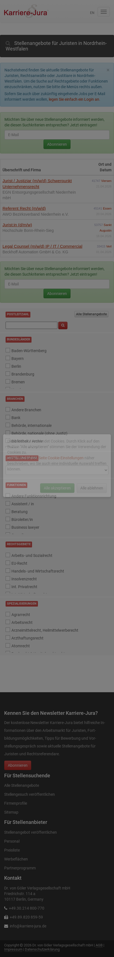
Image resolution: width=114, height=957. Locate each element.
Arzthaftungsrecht (27, 638)
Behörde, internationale (31, 425)
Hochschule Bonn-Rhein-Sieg (28, 230)
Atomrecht (20, 646)
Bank (15, 417)
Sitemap (11, 812)
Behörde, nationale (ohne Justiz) (39, 433)
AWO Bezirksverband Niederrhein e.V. (36, 214)
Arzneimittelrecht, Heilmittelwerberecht (44, 630)
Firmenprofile (15, 803)
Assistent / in (22, 504)
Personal (12, 841)
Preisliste (12, 850)
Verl (108, 246)
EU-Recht (19, 563)
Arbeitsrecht (22, 622)
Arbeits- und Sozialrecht (31, 555)
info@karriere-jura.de (28, 926)
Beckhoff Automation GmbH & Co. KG (35, 252)
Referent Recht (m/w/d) (24, 208)
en (92, 13)
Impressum (13, 949)
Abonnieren (57, 144)
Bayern (17, 358)
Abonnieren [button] (18, 765)
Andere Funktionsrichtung (33, 496)
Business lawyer (25, 527)
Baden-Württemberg (29, 350)
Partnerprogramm (20, 868)
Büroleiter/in (22, 519)
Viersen (106, 180)
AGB (99, 945)
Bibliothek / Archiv (27, 441)
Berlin (16, 366)
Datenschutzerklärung (42, 949)
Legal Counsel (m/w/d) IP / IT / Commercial (42, 246)
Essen (107, 208)
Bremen (18, 382)
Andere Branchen (26, 410)
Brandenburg (22, 374)
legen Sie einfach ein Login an (74, 99)
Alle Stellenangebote (91, 314)
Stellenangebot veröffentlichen (30, 832)
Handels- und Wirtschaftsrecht (37, 571)
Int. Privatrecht (24, 587)
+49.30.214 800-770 (26, 908)
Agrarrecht (20, 614)
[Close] (108, 70)
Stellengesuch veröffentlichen (29, 794)
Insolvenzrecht (24, 579)
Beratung (19, 511)
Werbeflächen (16, 859)
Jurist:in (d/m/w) (17, 224)
